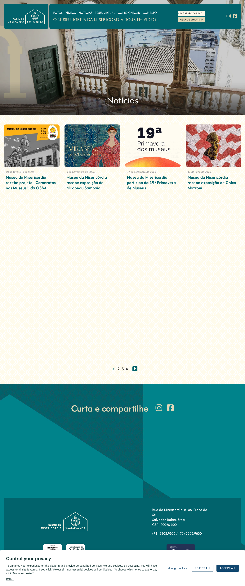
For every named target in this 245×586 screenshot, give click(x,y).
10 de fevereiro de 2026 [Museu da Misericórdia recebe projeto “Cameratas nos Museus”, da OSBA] (20, 172)
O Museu (62, 19)
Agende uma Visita (191, 19)
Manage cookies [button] (177, 568)
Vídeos (70, 12)
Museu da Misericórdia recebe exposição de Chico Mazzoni (212, 182)
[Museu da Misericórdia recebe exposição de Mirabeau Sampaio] (92, 145)
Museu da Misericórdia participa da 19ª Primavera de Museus (151, 182)
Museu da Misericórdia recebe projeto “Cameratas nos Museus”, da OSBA (31, 182)
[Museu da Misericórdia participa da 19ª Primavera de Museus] (153, 145)
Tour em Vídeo (140, 19)
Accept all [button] (227, 568)
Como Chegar (129, 12)
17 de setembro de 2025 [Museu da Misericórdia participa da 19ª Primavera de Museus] (141, 172)
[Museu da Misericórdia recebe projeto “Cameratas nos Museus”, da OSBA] (32, 145)
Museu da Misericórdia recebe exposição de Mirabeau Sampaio (86, 182)
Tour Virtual (105, 12)
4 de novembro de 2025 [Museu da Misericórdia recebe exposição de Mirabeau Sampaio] (80, 172)
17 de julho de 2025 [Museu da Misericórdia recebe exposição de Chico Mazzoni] (199, 172)
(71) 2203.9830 (190, 533)
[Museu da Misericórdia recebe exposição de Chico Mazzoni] (213, 145)
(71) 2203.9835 (164, 533)
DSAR (10, 579)
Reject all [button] (202, 568)
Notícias (85, 12)
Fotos (58, 12)
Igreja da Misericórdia (98, 19)
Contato (150, 12)
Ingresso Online (191, 13)
